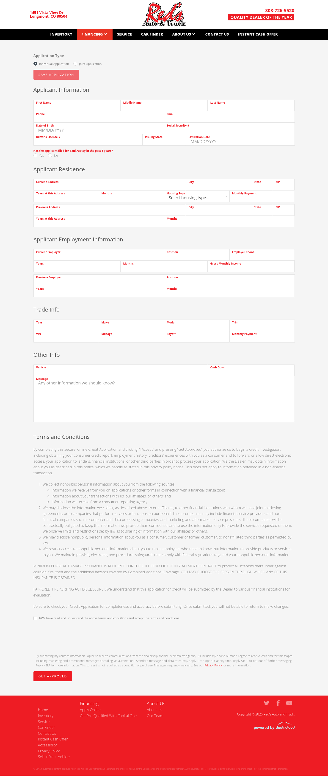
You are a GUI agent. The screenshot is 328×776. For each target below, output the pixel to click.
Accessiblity (47, 745)
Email (170, 114)
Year (39, 322)
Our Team (155, 715)
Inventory (61, 34)
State (257, 182)
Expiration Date (199, 137)
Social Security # (178, 125)
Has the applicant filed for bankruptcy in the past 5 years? (73, 151)
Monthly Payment (244, 193)
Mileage (107, 334)
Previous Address (48, 207)
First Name (43, 103)
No (56, 155)
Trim (235, 322)
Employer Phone (243, 252)
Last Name (217, 103)
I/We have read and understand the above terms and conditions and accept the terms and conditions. (109, 618)
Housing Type (176, 193)
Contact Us (217, 34)
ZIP (278, 182)
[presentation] (68, 637)
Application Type (48, 55)
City (191, 182)
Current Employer (48, 252)
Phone (40, 114)
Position (172, 252)
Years (40, 263)
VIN (38, 334)
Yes (41, 155)
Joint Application (90, 64)
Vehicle (41, 367)
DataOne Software (106, 768)
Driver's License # (48, 137)
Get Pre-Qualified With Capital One (108, 715)
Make (105, 322)
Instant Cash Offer (258, 34)
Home (43, 709)
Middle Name (132, 103)
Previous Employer (49, 277)
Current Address (47, 182)
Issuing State (154, 137)
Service (124, 34)
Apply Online (90, 709)
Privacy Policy (213, 665)
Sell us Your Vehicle (54, 756)
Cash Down (218, 367)
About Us (181, 34)
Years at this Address (50, 193)
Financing (92, 34)
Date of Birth (45, 125)
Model (171, 322)
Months (107, 193)
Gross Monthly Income (225, 263)
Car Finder (152, 34)
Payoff (171, 334)
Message (42, 379)
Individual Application (54, 64)
